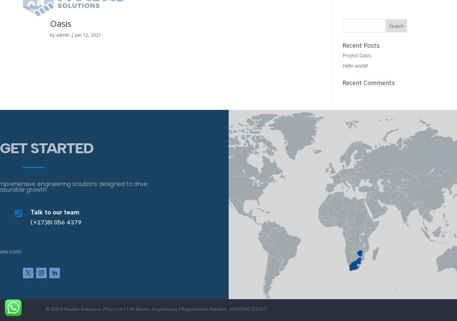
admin (62, 35)
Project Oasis (357, 55)
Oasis (60, 23)
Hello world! (355, 66)
